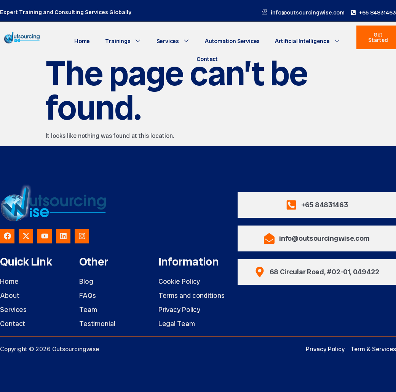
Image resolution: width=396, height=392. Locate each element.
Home (82, 41)
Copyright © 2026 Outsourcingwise (49, 349)
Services (173, 41)
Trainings (123, 41)
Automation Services (232, 41)
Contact (207, 59)
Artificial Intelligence (307, 41)
